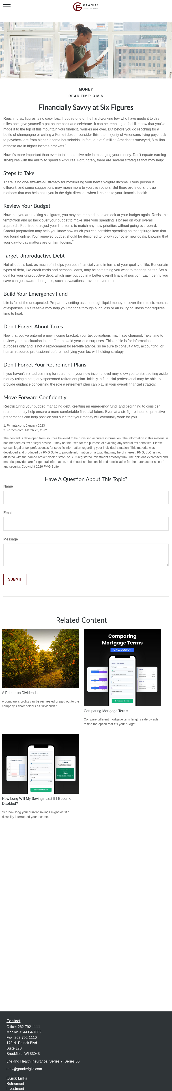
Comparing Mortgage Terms (106, 711)
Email (7, 513)
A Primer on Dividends (19, 693)
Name (8, 486)
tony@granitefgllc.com (24, 1069)
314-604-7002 (30, 1032)
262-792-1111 (29, 1027)
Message (10, 539)
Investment (15, 1089)
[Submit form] (14, 579)
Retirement (15, 1083)
